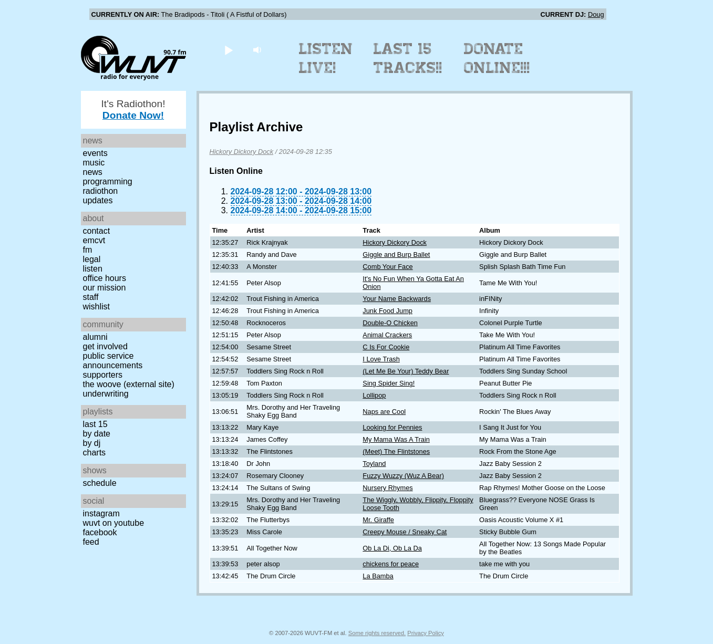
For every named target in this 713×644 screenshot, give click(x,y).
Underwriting (106, 393)
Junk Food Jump (387, 311)
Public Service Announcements (113, 360)
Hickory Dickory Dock (242, 151)
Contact (96, 230)
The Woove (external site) (128, 384)
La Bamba (378, 576)
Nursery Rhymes (387, 488)
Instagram (101, 513)
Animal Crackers (387, 335)
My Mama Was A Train (396, 439)
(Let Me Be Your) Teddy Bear (406, 371)
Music (94, 162)
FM (87, 249)
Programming (107, 181)
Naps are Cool (384, 412)
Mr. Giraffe (378, 520)
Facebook (100, 532)
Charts (94, 452)
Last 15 (95, 424)
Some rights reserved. (377, 633)
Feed (91, 541)
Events (95, 153)
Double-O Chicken (390, 323)
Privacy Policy (425, 633)
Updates (98, 200)
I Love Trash (381, 359)
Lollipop (374, 395)
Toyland (374, 464)
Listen (92, 268)
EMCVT (94, 240)
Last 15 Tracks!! (408, 58)
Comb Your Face (387, 267)
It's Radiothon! (133, 109)
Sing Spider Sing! (389, 383)
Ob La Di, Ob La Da (392, 548)
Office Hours (104, 278)
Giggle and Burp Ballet (396, 254)
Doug (596, 14)
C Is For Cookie (386, 347)
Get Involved (105, 346)
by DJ (92, 443)
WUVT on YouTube (113, 522)
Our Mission (104, 287)
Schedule (100, 483)
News (92, 172)
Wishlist (96, 306)
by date (96, 433)
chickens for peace (391, 564)
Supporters (103, 374)
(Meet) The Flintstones (396, 451)
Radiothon (100, 190)
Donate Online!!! (497, 58)
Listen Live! (326, 58)
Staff (91, 297)
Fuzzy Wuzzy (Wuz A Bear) (403, 476)
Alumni (95, 337)
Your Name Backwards (397, 299)
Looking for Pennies (392, 427)
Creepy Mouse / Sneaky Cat (405, 532)
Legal (92, 259)
